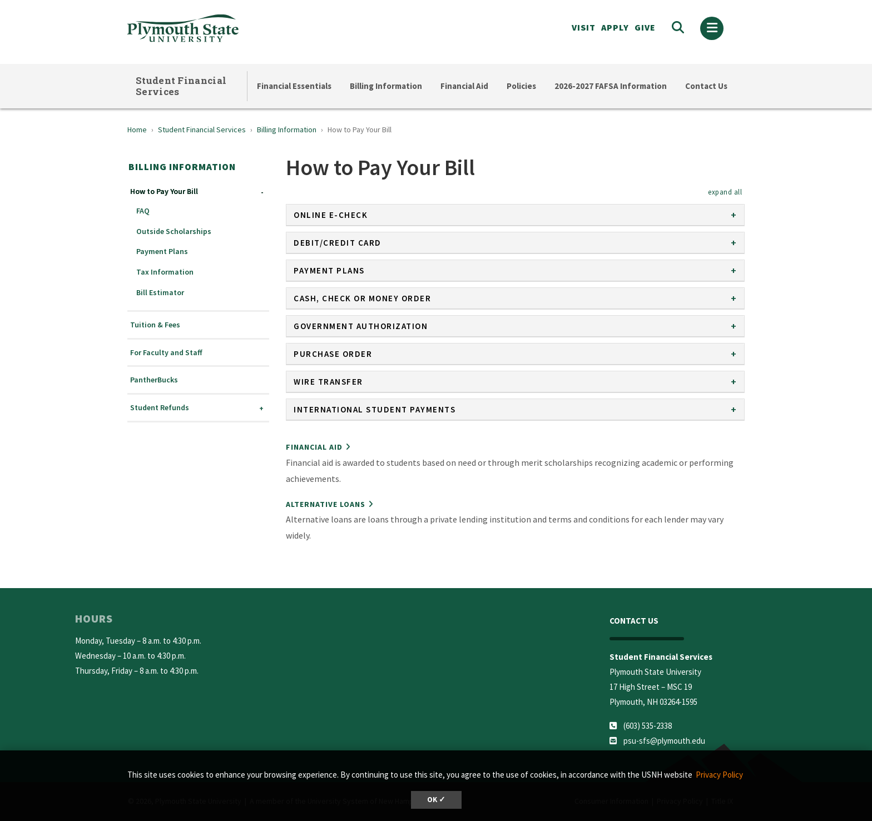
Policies (521, 86)
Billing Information (386, 86)
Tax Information (165, 272)
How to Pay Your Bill (164, 191)
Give (645, 27)
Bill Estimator (160, 292)
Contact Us (706, 86)
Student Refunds (159, 407)
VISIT (584, 27)
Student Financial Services (181, 86)
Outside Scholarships (173, 231)
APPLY (615, 27)
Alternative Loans (325, 504)
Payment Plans (162, 251)
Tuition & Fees (155, 325)
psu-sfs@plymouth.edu (664, 740)
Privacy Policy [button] (719, 774)
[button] (725, 191)
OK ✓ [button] (436, 799)
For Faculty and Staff (166, 352)
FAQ (143, 211)
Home (137, 130)
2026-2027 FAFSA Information (610, 86)
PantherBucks (154, 380)
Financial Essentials (294, 86)
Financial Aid (464, 86)
